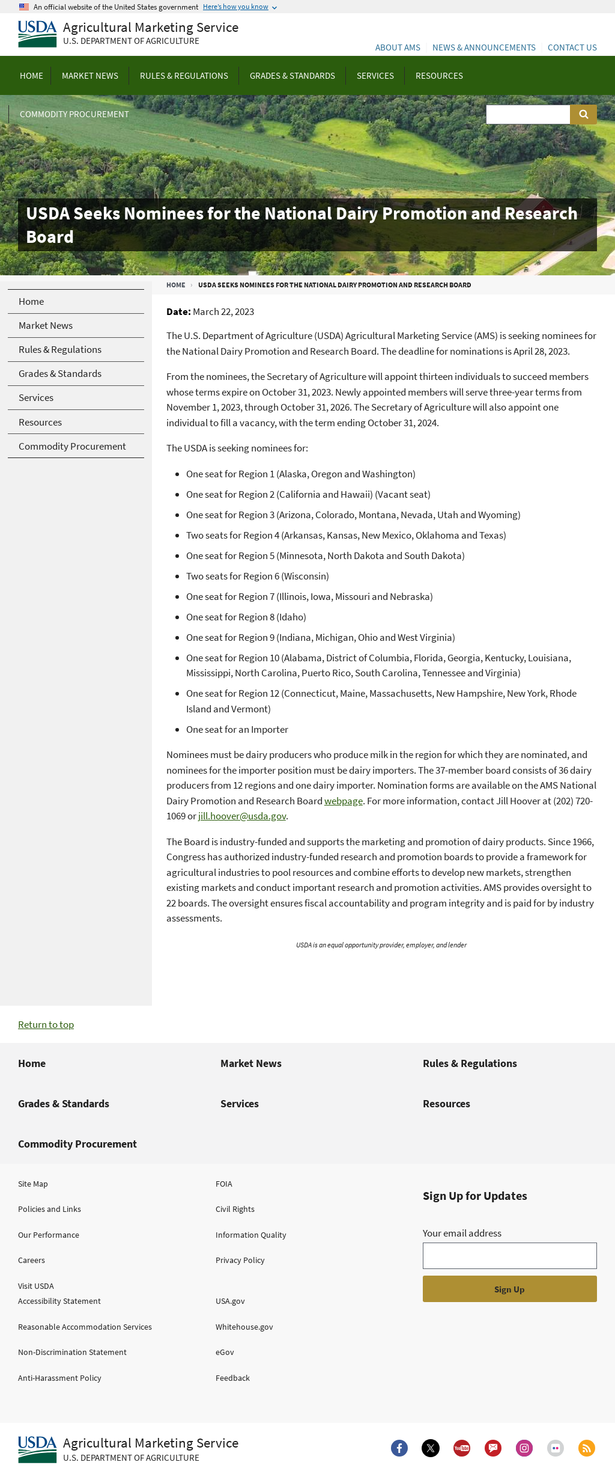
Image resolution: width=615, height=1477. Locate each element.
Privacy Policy (240, 1260)
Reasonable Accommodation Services (85, 1326)
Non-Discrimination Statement (72, 1352)
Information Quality (251, 1234)
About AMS (397, 47)
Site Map (33, 1183)
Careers (31, 1260)
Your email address (462, 1233)
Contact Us (572, 47)
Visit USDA (36, 1285)
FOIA (224, 1183)
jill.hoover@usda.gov (242, 815)
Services (239, 1103)
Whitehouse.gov (244, 1326)
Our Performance (48, 1234)
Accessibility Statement (59, 1300)
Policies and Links (49, 1208)
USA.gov (230, 1300)
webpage (343, 800)
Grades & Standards (63, 1103)
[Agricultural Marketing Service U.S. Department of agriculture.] (128, 1450)
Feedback (233, 1377)
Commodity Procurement (77, 1144)
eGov (225, 1352)
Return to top (46, 1024)
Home (176, 284)
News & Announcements (484, 47)
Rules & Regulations (470, 1063)
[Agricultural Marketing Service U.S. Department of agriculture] (128, 34)
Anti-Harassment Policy (59, 1377)
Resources (446, 1103)
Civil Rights (235, 1208)
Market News (251, 1063)
